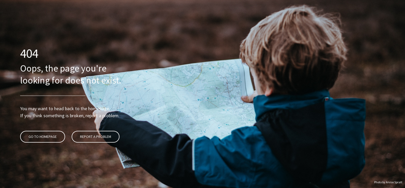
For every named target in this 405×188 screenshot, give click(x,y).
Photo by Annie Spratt (388, 182)
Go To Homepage (42, 121)
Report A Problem (94, 121)
